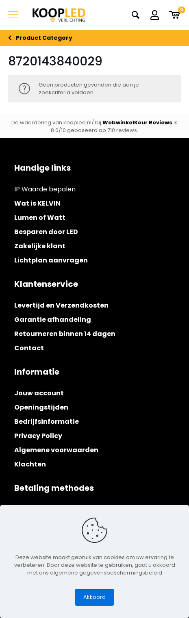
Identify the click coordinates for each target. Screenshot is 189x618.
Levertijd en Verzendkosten (61, 305)
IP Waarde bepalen (45, 189)
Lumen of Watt (39, 217)
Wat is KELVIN (37, 203)
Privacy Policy (38, 435)
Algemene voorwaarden (56, 450)
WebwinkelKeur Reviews (137, 122)
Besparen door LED (46, 231)
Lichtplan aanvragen (51, 260)
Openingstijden (41, 407)
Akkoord (94, 597)
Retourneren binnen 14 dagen (64, 333)
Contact (29, 348)
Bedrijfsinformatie (46, 421)
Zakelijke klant (39, 246)
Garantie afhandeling (52, 319)
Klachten (30, 464)
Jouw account (39, 393)
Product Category (44, 38)
